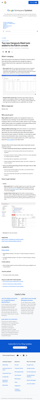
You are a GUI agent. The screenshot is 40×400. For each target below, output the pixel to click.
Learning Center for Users (7, 369)
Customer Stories (19, 368)
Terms (31, 398)
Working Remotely (19, 371)
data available (10, 139)
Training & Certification (18, 390)
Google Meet (11, 48)
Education (6, 27)
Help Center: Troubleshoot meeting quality (12, 239)
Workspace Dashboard (5, 381)
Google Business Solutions (31, 376)
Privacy (28, 398)
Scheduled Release (25, 48)
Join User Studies (31, 383)
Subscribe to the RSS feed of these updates (13, 286)
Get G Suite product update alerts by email (13, 281)
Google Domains (31, 368)
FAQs (16, 382)
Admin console (5, 48)
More (5, 28)
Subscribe (33, 2)
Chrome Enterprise (31, 371)
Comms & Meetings (8, 22)
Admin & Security (7, 26)
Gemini (5, 24)
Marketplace (18, 378)
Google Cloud (30, 365)
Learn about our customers (9, 319)
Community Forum (6, 373)
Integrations (17, 385)
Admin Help (5, 365)
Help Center (15, 189)
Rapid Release (17, 48)
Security (17, 365)
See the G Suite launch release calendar (12, 284)
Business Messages (31, 380)
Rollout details (5, 250)
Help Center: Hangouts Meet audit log (11, 241)
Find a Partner (18, 375)
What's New (5, 385)
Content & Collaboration (9, 23)
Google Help (5, 376)
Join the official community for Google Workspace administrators (9, 300)
